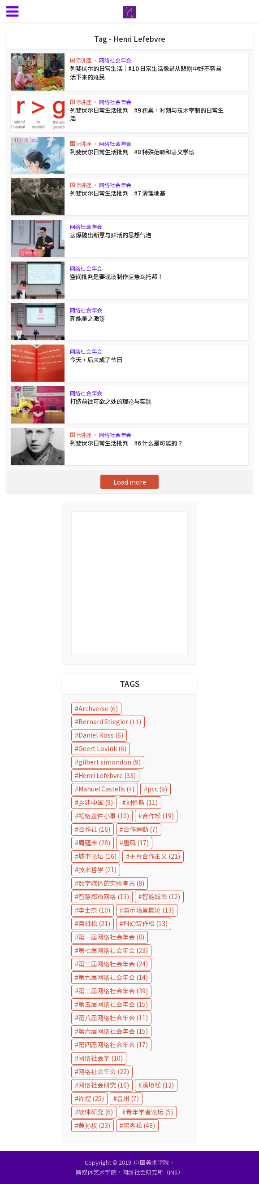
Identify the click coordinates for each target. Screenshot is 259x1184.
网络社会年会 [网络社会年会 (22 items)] (103, 1071)
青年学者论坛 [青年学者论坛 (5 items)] (149, 1111)
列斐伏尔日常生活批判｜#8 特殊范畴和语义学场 (132, 152)
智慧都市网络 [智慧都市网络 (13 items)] (103, 896)
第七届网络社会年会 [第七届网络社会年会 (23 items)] (113, 950)
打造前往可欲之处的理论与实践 (110, 401)
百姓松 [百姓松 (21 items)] (94, 923)
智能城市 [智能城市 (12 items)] (161, 896)
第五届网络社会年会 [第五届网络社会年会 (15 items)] (113, 1004)
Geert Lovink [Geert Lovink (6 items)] (102, 748)
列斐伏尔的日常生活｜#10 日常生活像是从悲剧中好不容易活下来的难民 (148, 72)
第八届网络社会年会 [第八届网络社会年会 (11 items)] (113, 1017)
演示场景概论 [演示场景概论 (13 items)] (148, 909)
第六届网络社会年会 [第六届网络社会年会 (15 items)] (113, 1031)
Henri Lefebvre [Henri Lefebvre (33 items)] (107, 775)
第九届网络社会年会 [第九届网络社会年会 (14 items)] (113, 977)
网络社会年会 (115, 60)
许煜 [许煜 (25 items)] (91, 1098)
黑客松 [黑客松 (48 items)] (139, 1125)
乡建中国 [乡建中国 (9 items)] (95, 802)
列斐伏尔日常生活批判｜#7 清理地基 (117, 193)
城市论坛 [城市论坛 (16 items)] (97, 856)
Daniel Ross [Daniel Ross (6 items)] (100, 734)
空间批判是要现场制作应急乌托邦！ (116, 276)
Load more (129, 481)
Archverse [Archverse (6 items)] (98, 708)
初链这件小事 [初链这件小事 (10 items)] (103, 815)
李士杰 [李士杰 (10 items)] (94, 909)
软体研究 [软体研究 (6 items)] (95, 1111)
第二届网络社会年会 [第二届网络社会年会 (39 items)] (113, 990)
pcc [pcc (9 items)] (157, 788)
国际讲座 (80, 60)
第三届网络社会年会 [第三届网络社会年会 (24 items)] (113, 963)
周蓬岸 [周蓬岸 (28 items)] (94, 842)
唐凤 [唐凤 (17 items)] (136, 842)
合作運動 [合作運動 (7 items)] (140, 829)
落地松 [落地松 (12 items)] (158, 1084)
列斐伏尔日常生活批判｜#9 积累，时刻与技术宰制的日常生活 (146, 114)
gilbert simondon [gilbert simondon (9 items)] (109, 761)
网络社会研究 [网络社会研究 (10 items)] (103, 1084)
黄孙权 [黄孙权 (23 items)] (94, 1125)
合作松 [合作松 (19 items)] (158, 815)
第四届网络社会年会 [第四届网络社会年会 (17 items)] (113, 1044)
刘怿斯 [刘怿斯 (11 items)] (142, 802)
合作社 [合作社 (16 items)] (94, 829)
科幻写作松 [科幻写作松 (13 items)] (145, 923)
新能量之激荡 (87, 318)
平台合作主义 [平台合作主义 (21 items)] (155, 856)
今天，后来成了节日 (96, 359)
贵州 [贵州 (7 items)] (128, 1098)
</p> (129, 583)
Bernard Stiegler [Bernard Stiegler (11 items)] (109, 721)
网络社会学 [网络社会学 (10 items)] (100, 1057)
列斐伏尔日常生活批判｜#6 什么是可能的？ (126, 443)
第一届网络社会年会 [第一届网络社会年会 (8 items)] (111, 936)
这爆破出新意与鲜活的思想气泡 (110, 235)
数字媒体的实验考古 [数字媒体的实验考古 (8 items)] (111, 882)
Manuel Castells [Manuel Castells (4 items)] (106, 788)
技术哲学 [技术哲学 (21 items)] (97, 869)
